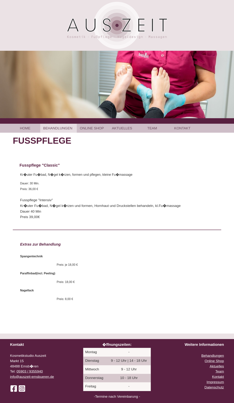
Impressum (215, 382)
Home (25, 128)
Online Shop (92, 128)
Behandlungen (57, 128)
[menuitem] (25, 128)
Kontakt (182, 128)
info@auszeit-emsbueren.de (32, 377)
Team (152, 128)
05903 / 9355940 (29, 371)
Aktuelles (122, 128)
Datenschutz (214, 387)
